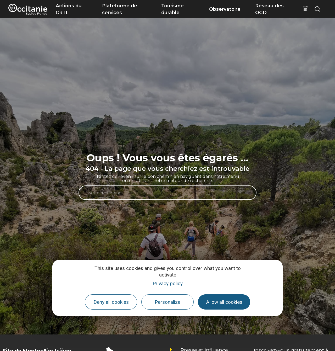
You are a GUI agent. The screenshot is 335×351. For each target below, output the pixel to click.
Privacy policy (168, 283)
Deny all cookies (111, 302)
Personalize (167, 302)
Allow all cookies (224, 302)
